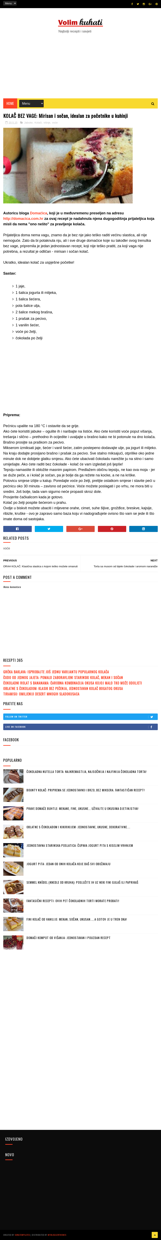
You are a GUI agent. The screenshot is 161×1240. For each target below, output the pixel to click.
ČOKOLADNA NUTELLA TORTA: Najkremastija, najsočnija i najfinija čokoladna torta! (86, 771)
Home (10, 103)
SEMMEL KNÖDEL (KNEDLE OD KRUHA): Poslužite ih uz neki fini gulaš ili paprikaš (82, 882)
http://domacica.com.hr (23, 219)
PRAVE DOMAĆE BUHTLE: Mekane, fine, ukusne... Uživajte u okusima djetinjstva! (82, 808)
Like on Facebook (81, 727)
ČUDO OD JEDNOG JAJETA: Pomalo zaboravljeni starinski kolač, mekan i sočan (63, 677)
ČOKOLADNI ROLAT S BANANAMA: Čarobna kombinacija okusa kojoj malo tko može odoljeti (72, 683)
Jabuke (28, 122)
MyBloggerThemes (57, 1234)
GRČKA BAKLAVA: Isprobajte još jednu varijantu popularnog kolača (56, 671)
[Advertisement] (80, 63)
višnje (46, 122)
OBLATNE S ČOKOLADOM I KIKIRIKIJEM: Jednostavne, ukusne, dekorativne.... (78, 827)
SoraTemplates (22, 1234)
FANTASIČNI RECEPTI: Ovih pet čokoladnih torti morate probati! (72, 900)
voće (55, 122)
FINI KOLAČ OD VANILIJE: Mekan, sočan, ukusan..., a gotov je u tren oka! (76, 919)
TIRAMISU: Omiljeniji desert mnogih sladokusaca (41, 694)
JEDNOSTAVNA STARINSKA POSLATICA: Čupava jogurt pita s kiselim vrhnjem (79, 845)
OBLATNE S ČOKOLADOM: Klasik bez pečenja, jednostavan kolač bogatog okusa (63, 688)
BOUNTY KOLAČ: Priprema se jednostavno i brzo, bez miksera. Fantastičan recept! (85, 790)
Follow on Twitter (81, 716)
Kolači (38, 122)
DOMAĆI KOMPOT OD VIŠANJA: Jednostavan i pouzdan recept (68, 937)
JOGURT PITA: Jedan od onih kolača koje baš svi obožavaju (68, 864)
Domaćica (38, 213)
